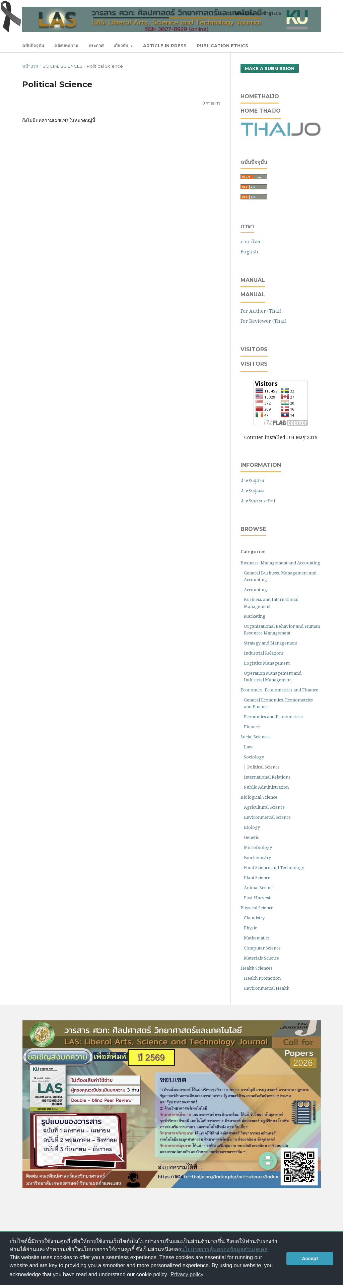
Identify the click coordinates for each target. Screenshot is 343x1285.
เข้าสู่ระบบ (271, 13)
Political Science (263, 767)
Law (248, 747)
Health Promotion (262, 978)
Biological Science (259, 797)
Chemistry (254, 918)
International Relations (267, 777)
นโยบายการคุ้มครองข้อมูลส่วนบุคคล (224, 1249)
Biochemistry (257, 857)
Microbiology (258, 847)
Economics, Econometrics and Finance (279, 690)
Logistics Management (267, 663)
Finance (252, 727)
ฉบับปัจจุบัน (33, 45)
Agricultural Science (264, 807)
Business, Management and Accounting (280, 563)
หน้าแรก (30, 66)
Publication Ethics (222, 45)
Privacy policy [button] (186, 1274)
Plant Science (257, 877)
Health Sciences (256, 968)
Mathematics (257, 938)
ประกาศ (96, 45)
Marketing (254, 616)
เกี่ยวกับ (121, 45)
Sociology (254, 757)
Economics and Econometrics (273, 717)
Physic (250, 928)
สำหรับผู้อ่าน (252, 481)
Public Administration (266, 787)
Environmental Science (267, 817)
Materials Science (261, 958)
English (249, 251)
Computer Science (262, 948)
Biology (252, 827)
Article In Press (165, 45)
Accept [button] (310, 1258)
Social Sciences (63, 66)
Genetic (251, 837)
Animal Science (259, 887)
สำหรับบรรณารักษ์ (258, 501)
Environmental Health (266, 988)
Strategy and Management (270, 643)
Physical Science (257, 908)
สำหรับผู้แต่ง (252, 491)
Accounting (255, 590)
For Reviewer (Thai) (263, 321)
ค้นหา (307, 45)
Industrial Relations (264, 653)
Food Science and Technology (274, 867)
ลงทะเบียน (244, 13)
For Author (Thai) (261, 311)
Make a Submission (269, 68)
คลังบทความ (66, 45)
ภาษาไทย (250, 241)
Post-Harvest (257, 898)
